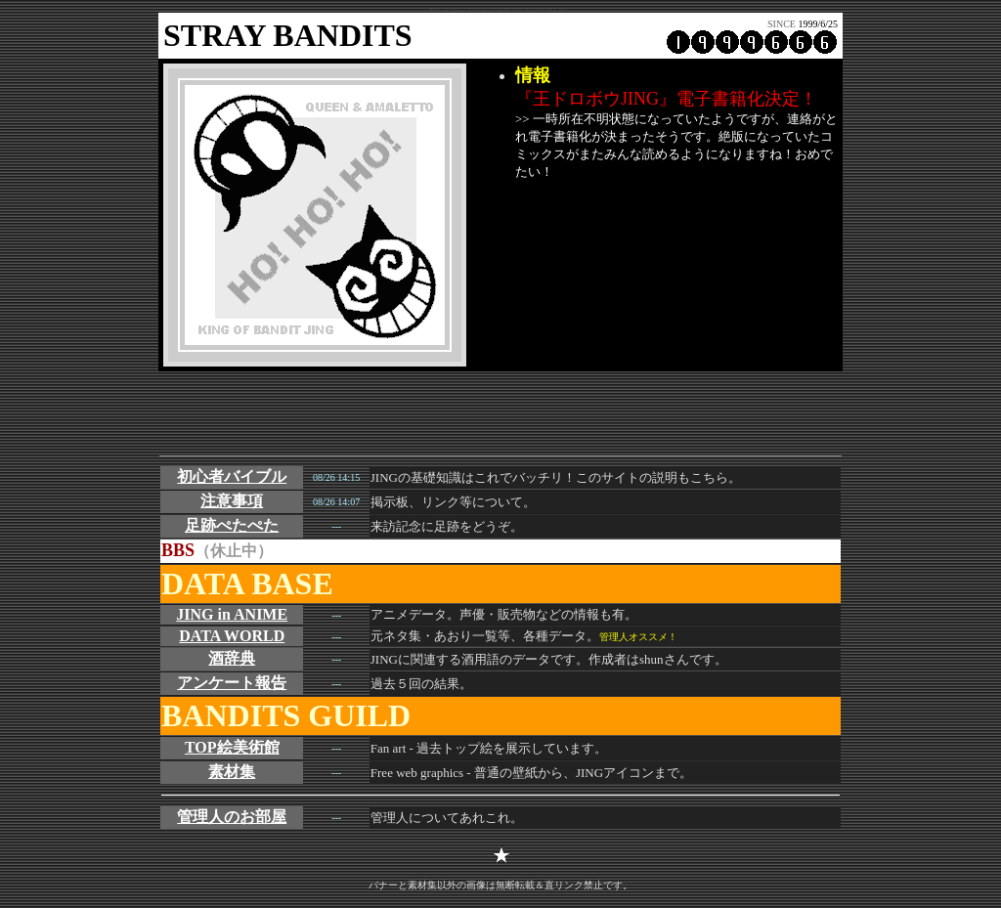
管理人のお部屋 (231, 816)
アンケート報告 (231, 682)
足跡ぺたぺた (232, 525)
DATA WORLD (231, 635)
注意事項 (231, 501)
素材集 (231, 771)
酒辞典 (231, 658)
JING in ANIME (231, 614)
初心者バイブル (231, 476)
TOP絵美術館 (232, 747)
